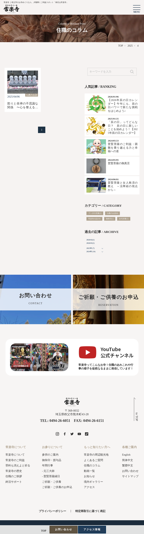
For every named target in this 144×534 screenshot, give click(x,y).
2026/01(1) (90, 243)
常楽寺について (15, 454)
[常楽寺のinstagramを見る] (57, 434)
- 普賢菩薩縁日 (51, 476)
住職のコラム (92, 465)
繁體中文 (127, 465)
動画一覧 (89, 470)
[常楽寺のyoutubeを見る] (79, 434)
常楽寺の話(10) (94, 219)
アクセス (89, 487)
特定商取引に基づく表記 (90, 511)
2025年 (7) (90, 248)
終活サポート (13, 481)
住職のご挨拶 (13, 476)
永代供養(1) (123, 219)
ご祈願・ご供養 (51, 481)
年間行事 (47, 465)
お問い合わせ (130, 470)
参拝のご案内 (50, 454)
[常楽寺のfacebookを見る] (65, 434)
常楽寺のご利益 (15, 460)
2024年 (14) (90, 252)
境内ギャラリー (93, 481)
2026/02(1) (90, 240)
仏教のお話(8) (112, 213)
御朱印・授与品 (51, 460)
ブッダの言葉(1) (94, 213)
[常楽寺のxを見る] (72, 434)
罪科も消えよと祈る (17, 465)
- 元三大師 (48, 470)
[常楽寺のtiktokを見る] (86, 434)
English (126, 454)
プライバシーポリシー (52, 511)
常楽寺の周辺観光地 (96, 454)
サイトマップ (130, 476)
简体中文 (127, 460)
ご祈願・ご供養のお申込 (57, 487)
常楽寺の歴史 (13, 470)
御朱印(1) (110, 219)
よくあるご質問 (93, 460)
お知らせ (89, 476)
